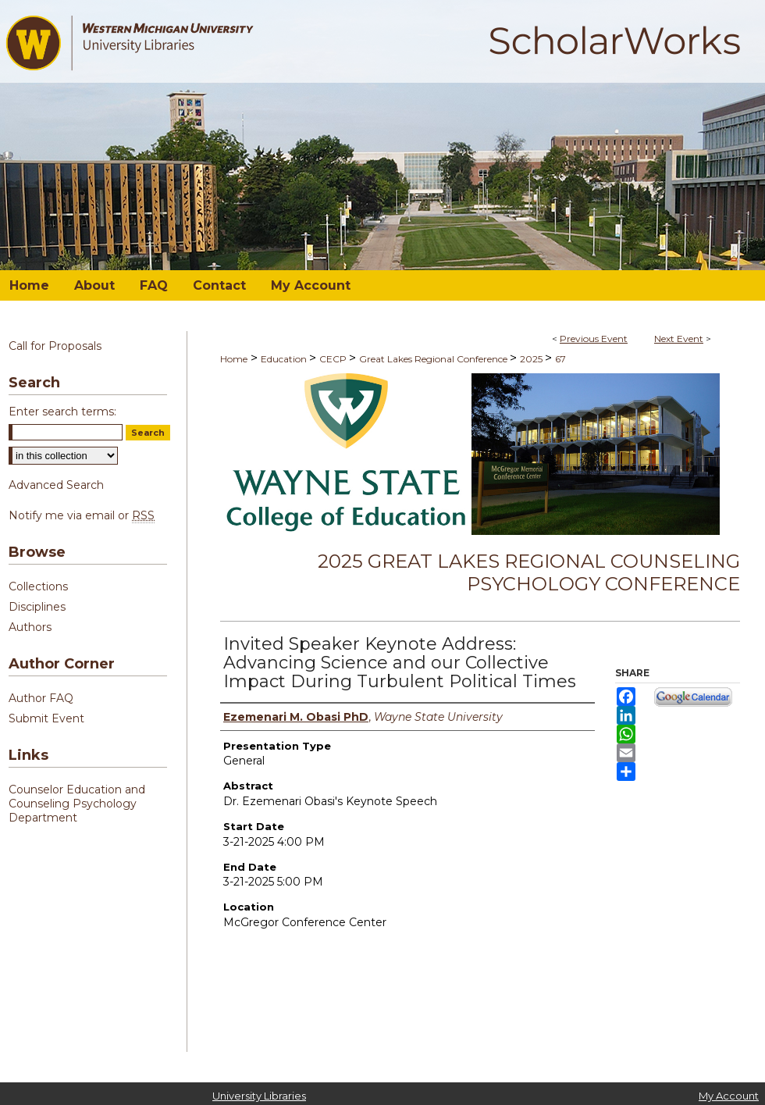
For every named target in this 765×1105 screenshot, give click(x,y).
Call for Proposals (55, 346)
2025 (532, 359)
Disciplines (37, 607)
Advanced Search (56, 485)
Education (285, 359)
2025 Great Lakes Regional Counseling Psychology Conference (529, 572)
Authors (30, 627)
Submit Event (46, 718)
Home (233, 359)
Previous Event (594, 338)
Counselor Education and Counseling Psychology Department (77, 803)
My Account (729, 1095)
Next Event (678, 338)
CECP (334, 359)
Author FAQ (41, 698)
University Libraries (259, 1095)
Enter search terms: (62, 412)
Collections (38, 586)
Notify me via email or (82, 515)
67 (560, 359)
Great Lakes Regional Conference (434, 359)
